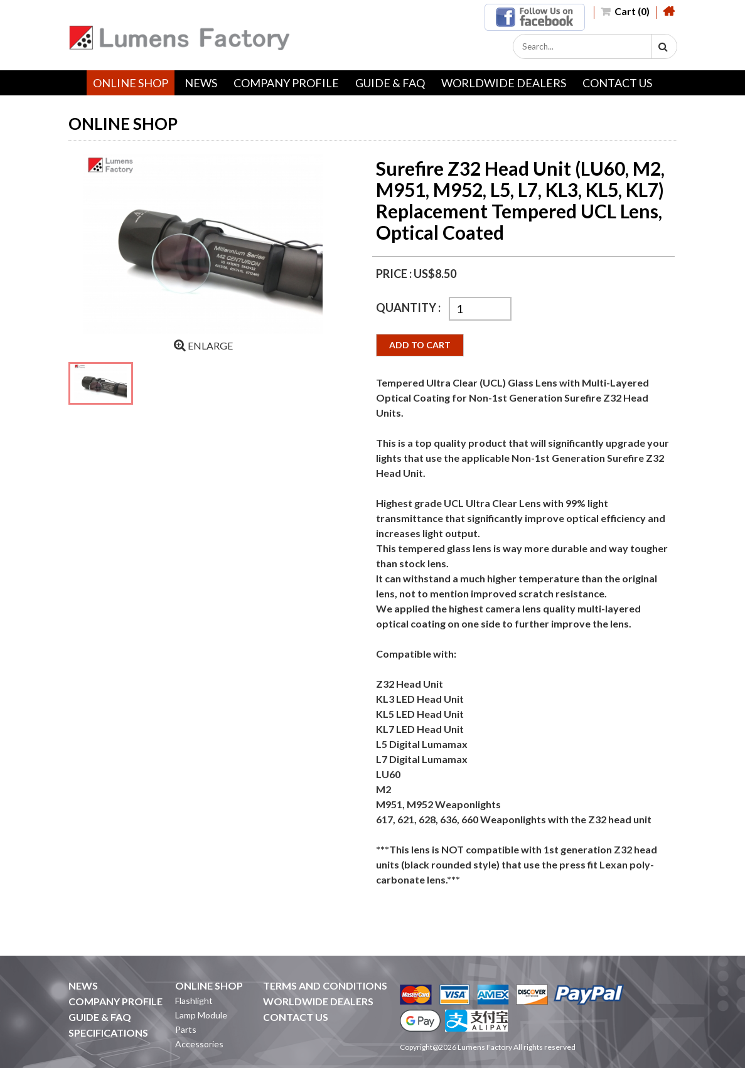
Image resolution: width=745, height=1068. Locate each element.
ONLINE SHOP (130, 83)
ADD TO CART (420, 344)
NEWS (201, 83)
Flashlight (194, 1000)
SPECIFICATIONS (108, 1033)
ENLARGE (203, 345)
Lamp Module (201, 1015)
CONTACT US (617, 83)
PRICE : (395, 273)
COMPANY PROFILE (286, 83)
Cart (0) (625, 11)
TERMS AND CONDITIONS (325, 985)
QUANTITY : (409, 307)
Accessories (199, 1044)
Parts (185, 1029)
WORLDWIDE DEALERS (503, 83)
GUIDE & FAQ (390, 83)
